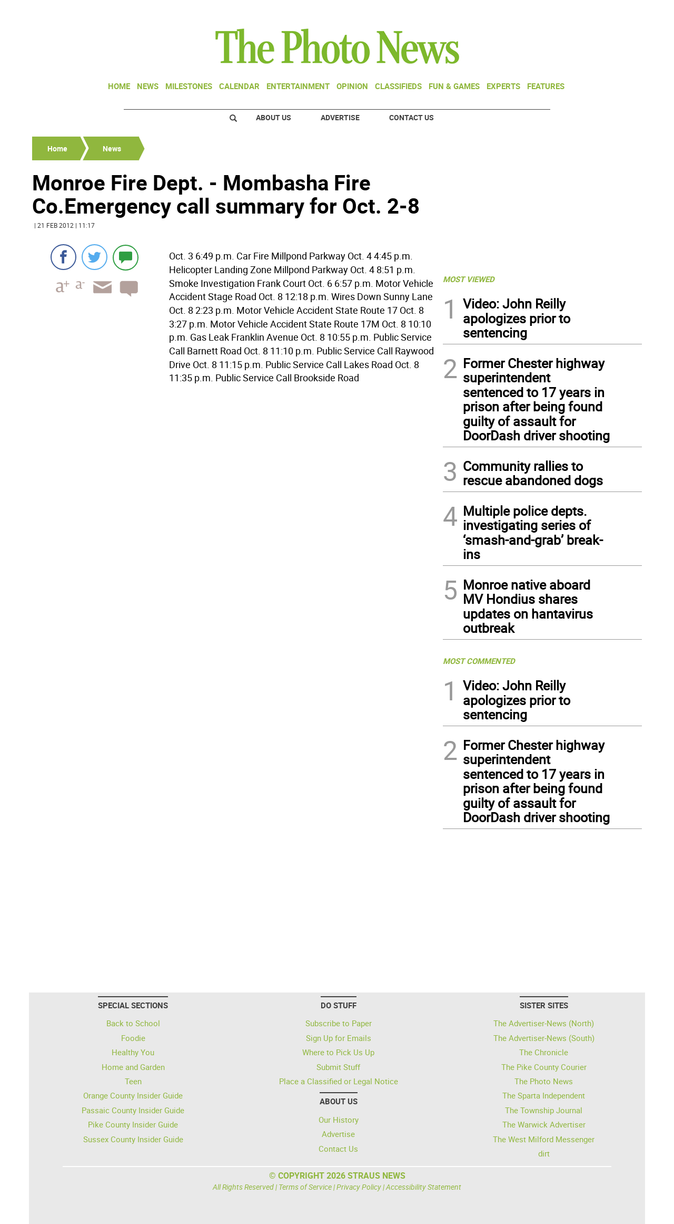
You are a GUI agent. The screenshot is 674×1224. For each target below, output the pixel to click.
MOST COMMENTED (479, 661)
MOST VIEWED (468, 279)
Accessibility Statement (423, 1187)
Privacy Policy (358, 1187)
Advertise (340, 117)
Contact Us (411, 117)
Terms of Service (305, 1187)
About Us (273, 117)
